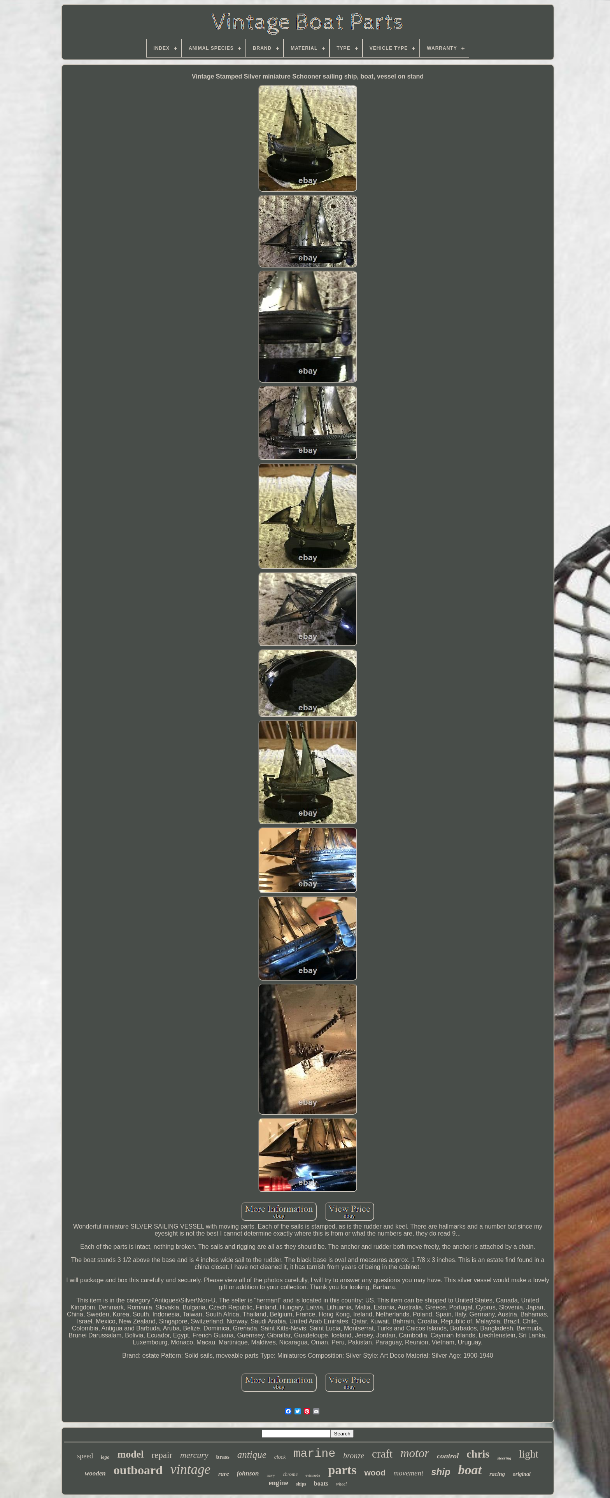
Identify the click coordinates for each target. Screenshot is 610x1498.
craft (382, 1453)
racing (497, 1474)
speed (85, 1456)
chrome (290, 1474)
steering (504, 1458)
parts (342, 1470)
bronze (353, 1455)
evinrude (312, 1475)
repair (161, 1455)
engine (278, 1483)
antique (251, 1454)
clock (280, 1457)
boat (470, 1470)
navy (270, 1475)
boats (321, 1483)
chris (477, 1454)
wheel (341, 1484)
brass (223, 1457)
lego (105, 1457)
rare (223, 1473)
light (528, 1454)
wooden (95, 1473)
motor (414, 1453)
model (130, 1454)
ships (301, 1484)
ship (440, 1472)
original (522, 1474)
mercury (194, 1455)
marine (314, 1453)
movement (408, 1473)
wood (375, 1472)
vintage (190, 1469)
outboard (138, 1470)
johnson (248, 1473)
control (448, 1456)
